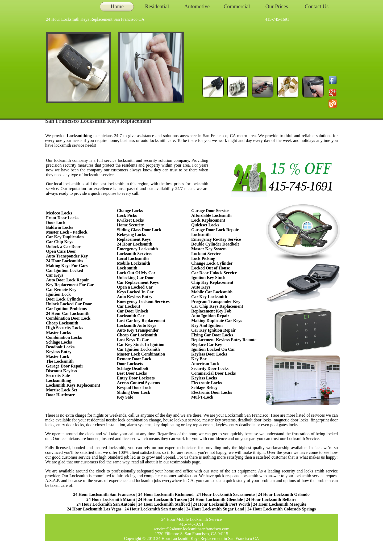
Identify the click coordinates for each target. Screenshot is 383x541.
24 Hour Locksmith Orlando (284, 494)
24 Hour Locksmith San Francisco (104, 494)
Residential (157, 6)
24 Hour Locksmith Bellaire (271, 499)
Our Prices (276, 6)
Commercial (237, 6)
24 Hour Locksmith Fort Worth (221, 504)
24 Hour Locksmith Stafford (164, 504)
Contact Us (316, 6)
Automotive (197, 6)
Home (117, 6)
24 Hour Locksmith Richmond (166, 494)
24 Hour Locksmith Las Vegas (94, 509)
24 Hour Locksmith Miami (110, 499)
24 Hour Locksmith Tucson (162, 499)
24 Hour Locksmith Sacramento (226, 494)
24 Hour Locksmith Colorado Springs (281, 509)
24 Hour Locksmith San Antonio (105, 504)
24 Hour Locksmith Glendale (216, 499)
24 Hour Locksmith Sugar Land (215, 509)
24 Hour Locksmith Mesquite (279, 504)
